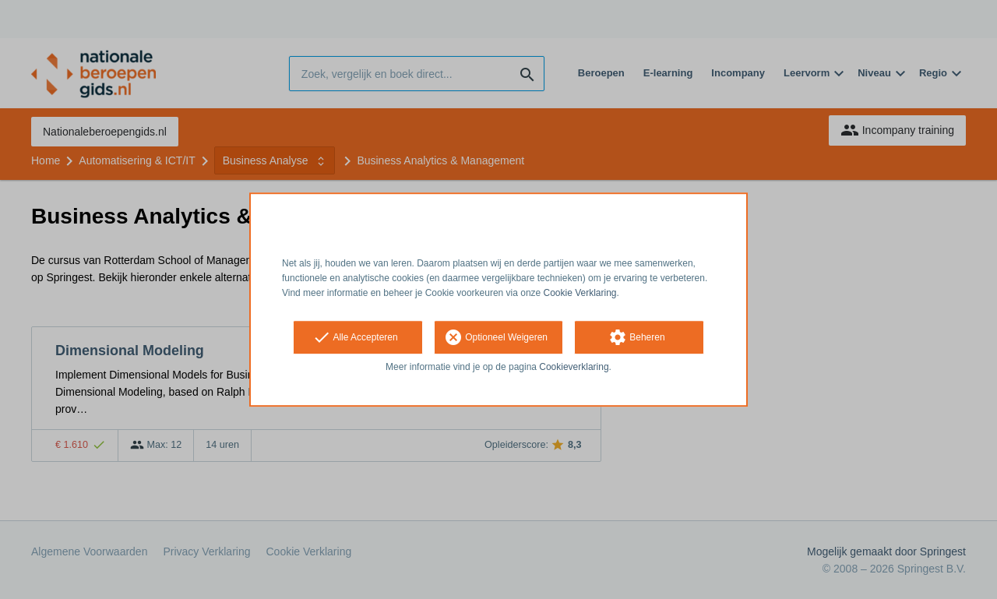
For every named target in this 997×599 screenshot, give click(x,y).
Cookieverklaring (573, 367)
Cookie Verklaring (580, 292)
